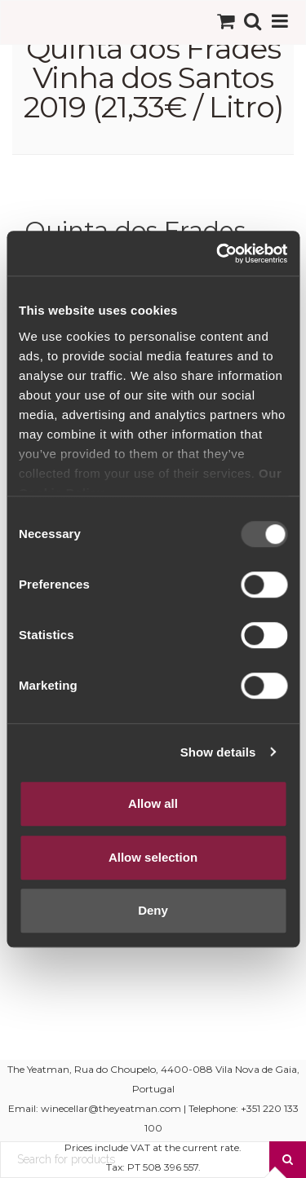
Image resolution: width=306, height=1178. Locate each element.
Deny (153, 910)
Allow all (153, 803)
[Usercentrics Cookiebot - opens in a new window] (218, 253)
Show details (218, 752)
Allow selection (153, 857)
